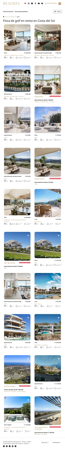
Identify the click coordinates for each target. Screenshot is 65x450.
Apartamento (8, 94)
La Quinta (44, 434)
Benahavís (7, 220)
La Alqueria (44, 345)
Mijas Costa (38, 221)
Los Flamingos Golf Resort (18, 220)
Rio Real (21, 55)
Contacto (26, 443)
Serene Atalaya (21, 391)
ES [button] (59, 3)
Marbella (6, 55)
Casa (36, 219)
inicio (5, 16)
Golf (18, 16)
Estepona (13, 391)
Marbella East (14, 55)
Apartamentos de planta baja (43, 53)
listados (12, 16)
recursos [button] (45, 442)
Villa (5, 217)
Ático (5, 53)
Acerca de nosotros (17, 443)
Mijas (5, 137)
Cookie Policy (7, 443)
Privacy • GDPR (26, 442)
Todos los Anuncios (8, 11)
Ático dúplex (7, 425)
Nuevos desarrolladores (21, 11)
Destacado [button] (56, 442)
